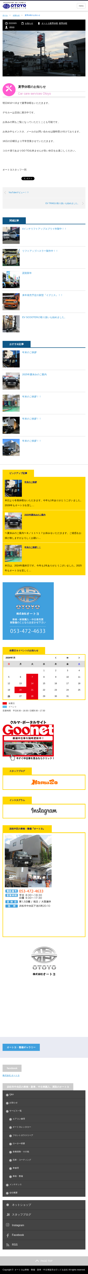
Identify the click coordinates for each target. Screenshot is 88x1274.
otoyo (11, 27)
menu (81, 6)
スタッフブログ (21, 1214)
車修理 (16, 1168)
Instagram (18, 1225)
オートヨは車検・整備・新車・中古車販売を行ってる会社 (41, 1270)
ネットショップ (21, 1204)
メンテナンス (15, 1184)
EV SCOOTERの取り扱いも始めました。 (44, 317)
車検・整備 (18, 1176)
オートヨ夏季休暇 (50, 23)
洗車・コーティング (22, 1160)
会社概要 (13, 1192)
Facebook (18, 1234)
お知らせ (16, 15)
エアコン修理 (19, 1119)
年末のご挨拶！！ (31, 396)
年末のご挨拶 (29, 352)
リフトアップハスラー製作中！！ (40, 250)
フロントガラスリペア (23, 1135)
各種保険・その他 (21, 1151)
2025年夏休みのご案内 (34, 374)
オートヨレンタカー (22, 1127)
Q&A (11, 1094)
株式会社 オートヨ (11, 1075)
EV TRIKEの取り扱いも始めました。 (62, 203)
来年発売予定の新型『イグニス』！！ (42, 295)
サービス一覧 (15, 1111)
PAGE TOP (43, 1261)
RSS (15, 1244)
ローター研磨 (19, 1143)
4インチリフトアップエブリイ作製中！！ (44, 228)
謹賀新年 (27, 273)
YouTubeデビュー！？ (19, 192)
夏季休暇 (63, 23)
